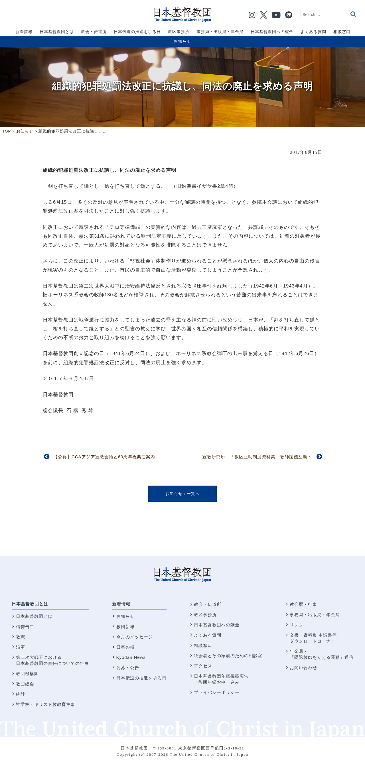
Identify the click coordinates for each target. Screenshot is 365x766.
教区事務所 (205, 614)
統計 (20, 694)
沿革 (20, 647)
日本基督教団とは (30, 603)
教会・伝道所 (207, 604)
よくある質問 (207, 635)
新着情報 (121, 603)
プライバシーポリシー (217, 692)
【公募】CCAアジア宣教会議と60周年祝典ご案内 (104, 456)
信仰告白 (25, 626)
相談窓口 (203, 645)
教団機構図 (27, 673)
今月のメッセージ (134, 636)
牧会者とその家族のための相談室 (228, 655)
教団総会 (25, 683)
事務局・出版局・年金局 (315, 614)
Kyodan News (131, 657)
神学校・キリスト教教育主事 (45, 704)
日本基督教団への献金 (217, 624)
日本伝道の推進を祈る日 (141, 677)
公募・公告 (127, 667)
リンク (296, 624)
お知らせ (182, 41)
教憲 (20, 636)
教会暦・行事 (303, 604)
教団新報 (125, 626)
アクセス (203, 665)
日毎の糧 (125, 647)
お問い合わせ (303, 667)
